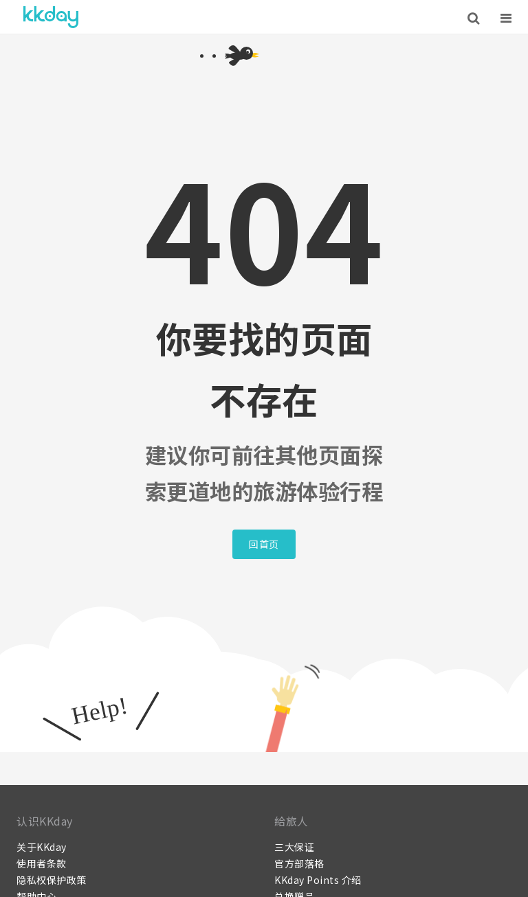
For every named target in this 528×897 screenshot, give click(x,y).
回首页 (264, 544)
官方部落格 (299, 863)
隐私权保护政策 (51, 880)
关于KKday (41, 847)
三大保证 (294, 847)
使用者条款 (41, 863)
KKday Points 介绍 (318, 880)
